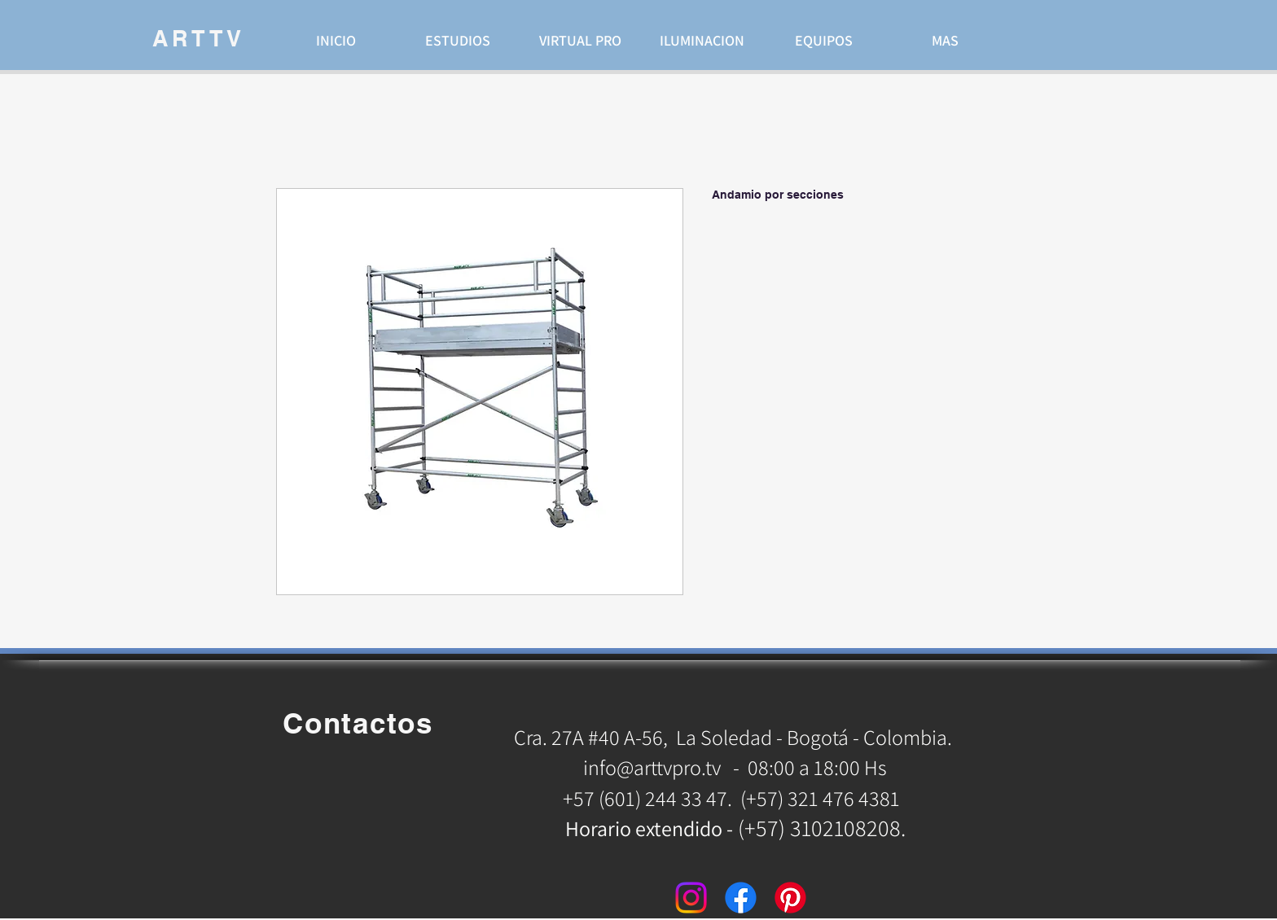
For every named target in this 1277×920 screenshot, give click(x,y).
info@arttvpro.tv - (661, 767)
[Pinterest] (790, 897)
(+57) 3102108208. (822, 828)
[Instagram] (691, 897)
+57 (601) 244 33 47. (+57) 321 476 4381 (733, 798)
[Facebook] (740, 897)
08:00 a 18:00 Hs (817, 767)
